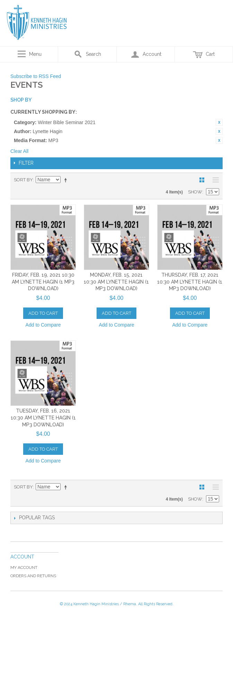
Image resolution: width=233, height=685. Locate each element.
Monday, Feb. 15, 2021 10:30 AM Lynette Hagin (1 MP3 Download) (116, 281)
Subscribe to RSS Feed (35, 76)
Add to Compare (43, 325)
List (214, 180)
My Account (23, 567)
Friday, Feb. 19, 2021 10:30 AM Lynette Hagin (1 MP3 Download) (43, 281)
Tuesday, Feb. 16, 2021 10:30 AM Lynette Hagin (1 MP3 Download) (43, 417)
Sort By (23, 179)
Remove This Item (219, 122)
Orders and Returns (33, 575)
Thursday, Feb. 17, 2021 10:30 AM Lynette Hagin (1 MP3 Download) (189, 281)
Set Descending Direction (67, 180)
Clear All (19, 151)
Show (195, 191)
